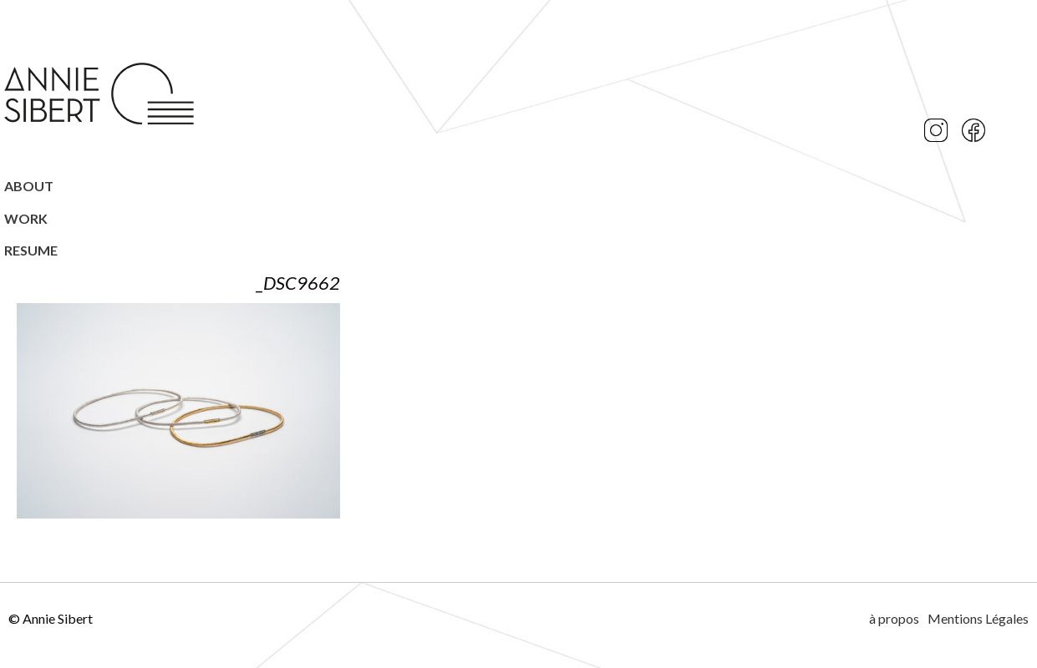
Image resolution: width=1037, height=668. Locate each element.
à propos (894, 618)
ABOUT (28, 186)
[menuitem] (100, 186)
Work (26, 218)
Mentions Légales (978, 618)
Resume (31, 250)
